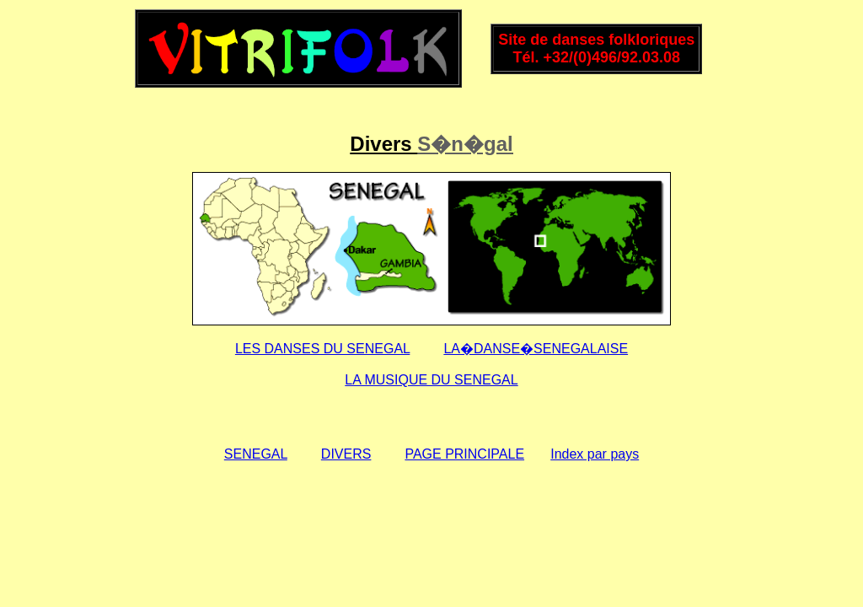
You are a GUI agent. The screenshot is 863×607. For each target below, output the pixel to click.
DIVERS (346, 454)
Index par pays (594, 454)
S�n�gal (464, 143)
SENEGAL (255, 454)
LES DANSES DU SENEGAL (322, 348)
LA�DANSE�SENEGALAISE (535, 348)
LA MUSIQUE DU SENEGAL (431, 380)
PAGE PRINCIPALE (464, 454)
